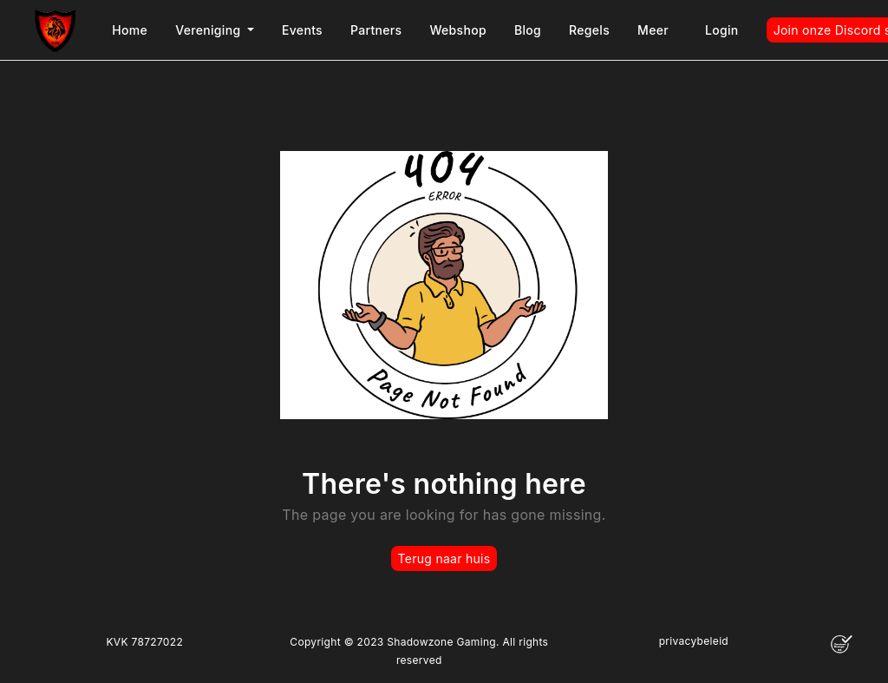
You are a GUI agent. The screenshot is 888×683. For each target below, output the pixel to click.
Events (302, 30)
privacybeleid (693, 640)
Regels (589, 30)
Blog (527, 30)
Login (722, 30)
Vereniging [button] (209, 30)
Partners (376, 30)
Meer (653, 30)
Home (129, 30)
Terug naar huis (444, 558)
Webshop (457, 30)
